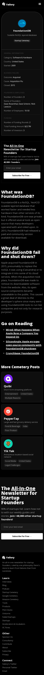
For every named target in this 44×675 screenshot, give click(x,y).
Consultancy (7, 640)
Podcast (5, 589)
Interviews (6, 582)
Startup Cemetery (22, 40)
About (5, 647)
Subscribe (6, 651)
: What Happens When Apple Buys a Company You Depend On (23, 333)
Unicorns (6, 613)
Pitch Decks (7, 610)
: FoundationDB (22, 353)
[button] (40, 4)
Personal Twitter (9, 667)
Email (4, 671)
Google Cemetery (10, 596)
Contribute (7, 644)
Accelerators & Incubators (13, 624)
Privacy (5, 654)
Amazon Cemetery (10, 599)
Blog (4, 585)
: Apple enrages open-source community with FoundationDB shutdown (23, 345)
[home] (8, 4)
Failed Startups (8, 617)
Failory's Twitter (9, 664)
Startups (6, 620)
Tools (4, 603)
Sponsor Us (7, 637)
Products (6, 606)
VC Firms (6, 627)
